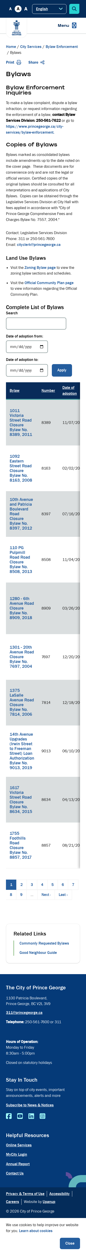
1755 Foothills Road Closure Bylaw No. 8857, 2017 (21, 845)
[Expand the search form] (74, 9)
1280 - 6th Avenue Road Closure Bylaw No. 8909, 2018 (22, 608)
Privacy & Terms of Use (25, 1193)
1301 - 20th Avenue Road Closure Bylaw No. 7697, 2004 (22, 657)
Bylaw (14, 390)
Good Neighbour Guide (38, 952)
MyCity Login (16, 1154)
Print (13, 62)
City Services (31, 46)
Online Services (19, 1145)
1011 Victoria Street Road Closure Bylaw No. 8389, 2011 (21, 422)
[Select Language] (49, 9)
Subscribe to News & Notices (30, 1105)
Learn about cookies (36, 1230)
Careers (12, 1201)
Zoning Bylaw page (40, 267)
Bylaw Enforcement (62, 46)
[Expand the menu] (67, 25)
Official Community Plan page (49, 282)
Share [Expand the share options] (36, 62)
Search (12, 313)
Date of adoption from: (24, 336)
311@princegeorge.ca (24, 1012)
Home (11, 46)
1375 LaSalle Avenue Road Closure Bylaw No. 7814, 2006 (22, 702)
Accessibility (59, 1193)
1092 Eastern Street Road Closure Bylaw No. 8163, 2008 (21, 468)
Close (70, 1243)
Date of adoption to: (22, 359)
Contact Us (15, 1173)
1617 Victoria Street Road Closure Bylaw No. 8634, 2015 (21, 799)
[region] (43, 625)
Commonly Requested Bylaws (44, 943)
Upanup (49, 1201)
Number (48, 390)
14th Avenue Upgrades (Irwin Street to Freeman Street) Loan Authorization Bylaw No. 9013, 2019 (22, 751)
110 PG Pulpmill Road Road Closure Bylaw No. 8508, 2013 (21, 559)
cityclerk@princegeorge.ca (39, 244)
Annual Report (18, 1164)
